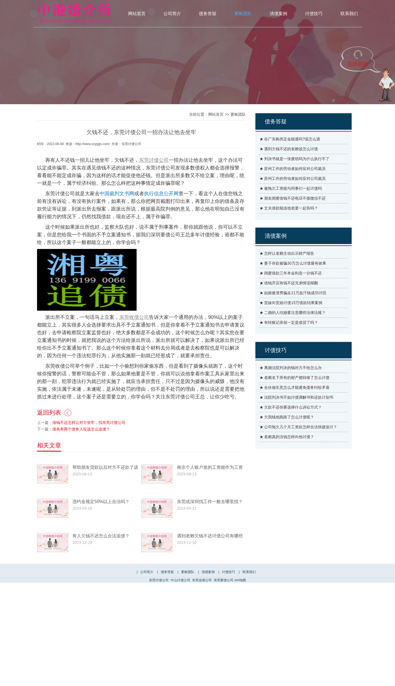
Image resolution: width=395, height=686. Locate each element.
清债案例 (278, 13)
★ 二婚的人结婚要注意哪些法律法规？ (292, 324)
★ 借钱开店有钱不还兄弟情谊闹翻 (288, 295)
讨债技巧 (314, 13)
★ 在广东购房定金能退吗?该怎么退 (289, 151)
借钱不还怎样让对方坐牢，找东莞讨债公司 (88, 437)
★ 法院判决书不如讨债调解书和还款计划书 (296, 409)
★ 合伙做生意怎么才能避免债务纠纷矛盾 (294, 399)
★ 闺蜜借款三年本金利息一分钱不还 (290, 285)
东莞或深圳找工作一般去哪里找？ (210, 526)
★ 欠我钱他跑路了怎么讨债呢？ (286, 429)
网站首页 (137, 13)
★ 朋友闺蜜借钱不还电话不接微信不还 (292, 210)
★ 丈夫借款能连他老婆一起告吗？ (288, 220)
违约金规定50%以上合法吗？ (100, 526)
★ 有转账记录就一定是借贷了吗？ (288, 334)
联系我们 (349, 13)
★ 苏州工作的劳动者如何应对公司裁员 (292, 180)
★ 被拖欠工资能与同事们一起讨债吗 (290, 200)
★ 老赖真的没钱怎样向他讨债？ (286, 448)
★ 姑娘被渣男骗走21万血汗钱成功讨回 (292, 304)
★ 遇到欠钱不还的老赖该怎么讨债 (288, 160)
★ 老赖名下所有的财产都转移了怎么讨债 (294, 389)
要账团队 (243, 13)
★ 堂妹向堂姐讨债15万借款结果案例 (290, 314)
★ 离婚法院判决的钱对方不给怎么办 (290, 379)
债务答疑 (207, 13)
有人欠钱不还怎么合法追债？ (100, 560)
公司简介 (172, 13)
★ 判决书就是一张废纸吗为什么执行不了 (294, 170)
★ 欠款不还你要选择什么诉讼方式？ (290, 419)
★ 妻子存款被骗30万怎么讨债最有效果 (292, 275)
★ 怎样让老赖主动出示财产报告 (286, 265)
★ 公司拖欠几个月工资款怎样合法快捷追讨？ (298, 438)
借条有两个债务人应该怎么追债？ (81, 444)
